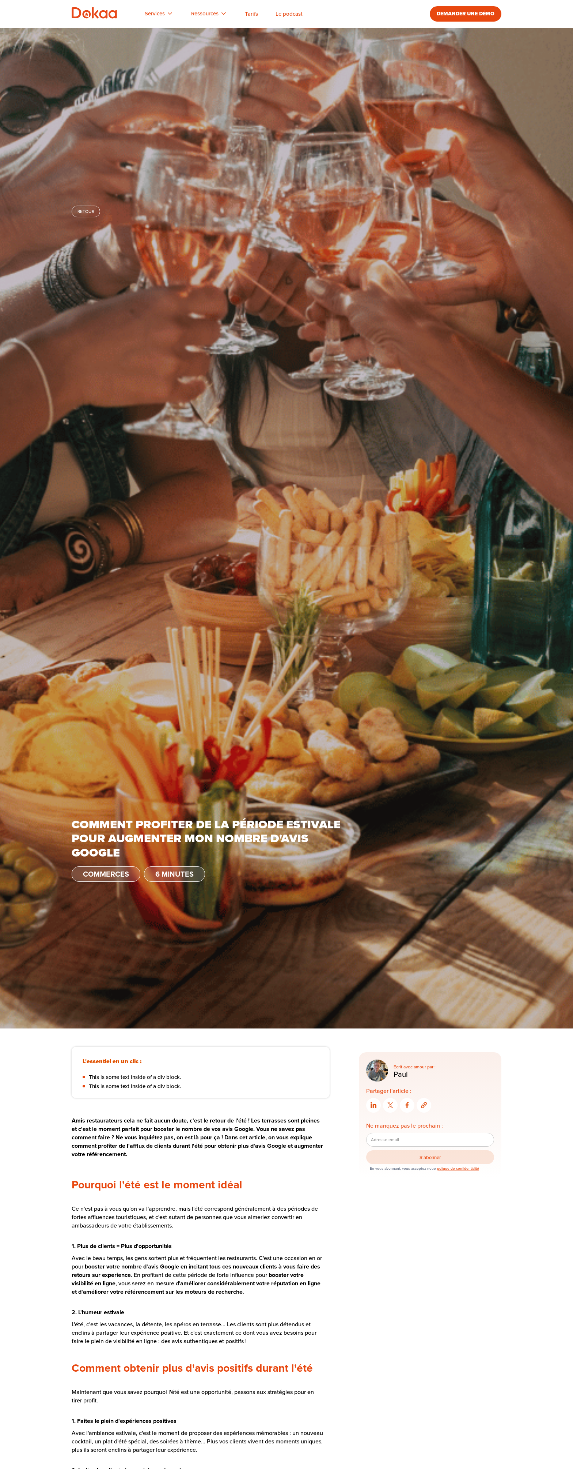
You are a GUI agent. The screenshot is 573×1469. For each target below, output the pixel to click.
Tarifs (251, 14)
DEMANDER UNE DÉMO (465, 14)
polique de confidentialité (458, 1168)
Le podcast (289, 14)
